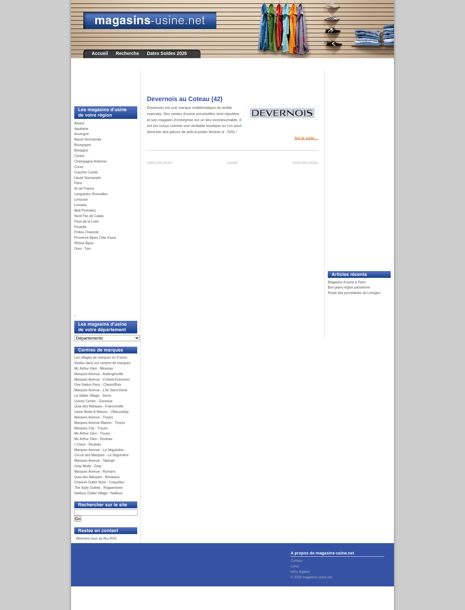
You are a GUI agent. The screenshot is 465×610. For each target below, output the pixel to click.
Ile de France (84, 188)
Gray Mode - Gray (87, 466)
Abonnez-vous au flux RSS (96, 538)
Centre (79, 156)
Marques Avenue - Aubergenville (98, 374)
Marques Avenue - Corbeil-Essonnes (102, 379)
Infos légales (300, 571)
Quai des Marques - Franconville (98, 406)
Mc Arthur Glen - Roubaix (93, 439)
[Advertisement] (103, 84)
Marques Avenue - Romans (95, 471)
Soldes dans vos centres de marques (102, 363)
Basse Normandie (87, 139)
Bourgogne (82, 145)
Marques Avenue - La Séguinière (99, 450)
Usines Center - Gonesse (93, 401)
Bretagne (81, 150)
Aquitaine (81, 129)
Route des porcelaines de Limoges (354, 293)
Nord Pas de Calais (89, 216)
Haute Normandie (87, 178)
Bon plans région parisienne (349, 287)
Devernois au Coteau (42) (184, 98)
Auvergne (81, 134)
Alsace (79, 123)
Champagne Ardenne (90, 161)
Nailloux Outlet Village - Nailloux (98, 493)
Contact (296, 561)
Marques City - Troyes (91, 428)
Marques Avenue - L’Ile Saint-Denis (101, 390)
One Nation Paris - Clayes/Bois (97, 384)
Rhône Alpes (84, 243)
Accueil (100, 53)
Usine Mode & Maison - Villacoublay (101, 412)
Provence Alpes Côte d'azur (95, 237)
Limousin (81, 199)
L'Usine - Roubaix (87, 444)
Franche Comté (86, 172)
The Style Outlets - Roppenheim (98, 487)
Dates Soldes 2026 (167, 53)
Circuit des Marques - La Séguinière (101, 455)
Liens (295, 566)
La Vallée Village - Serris (92, 395)
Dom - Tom (82, 248)
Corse (78, 167)
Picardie (80, 227)
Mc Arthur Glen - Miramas (93, 368)
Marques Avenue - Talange (94, 460)
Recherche (127, 53)
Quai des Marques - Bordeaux (97, 477)
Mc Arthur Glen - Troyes (92, 433)
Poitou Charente (86, 232)
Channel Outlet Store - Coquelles (99, 482)
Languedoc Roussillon (91, 194)
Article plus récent (159, 162)
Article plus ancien (305, 162)
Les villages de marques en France (100, 357)
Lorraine (80, 205)
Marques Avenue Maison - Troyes (99, 423)
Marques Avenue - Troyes (93, 417)
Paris (78, 183)
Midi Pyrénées (85, 210)
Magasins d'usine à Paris (347, 282)
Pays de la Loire (86, 221)
